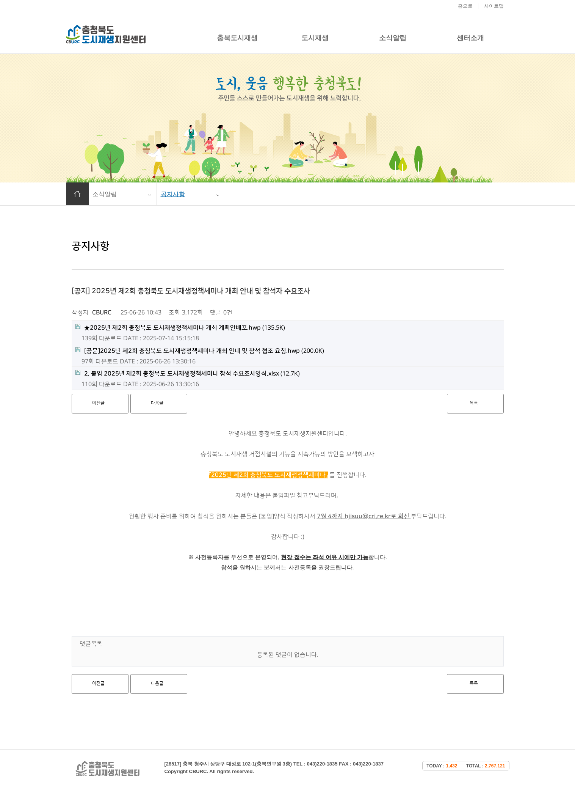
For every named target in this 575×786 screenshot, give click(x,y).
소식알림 (392, 38)
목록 (474, 403)
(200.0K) (199, 350)
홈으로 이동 (77, 193)
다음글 (157, 403)
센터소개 (470, 38)
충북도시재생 (237, 38)
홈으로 (465, 6)
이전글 (98, 403)
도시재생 (315, 38)
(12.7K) (187, 373)
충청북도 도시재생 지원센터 (106, 34)
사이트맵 (494, 6)
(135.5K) (180, 327)
